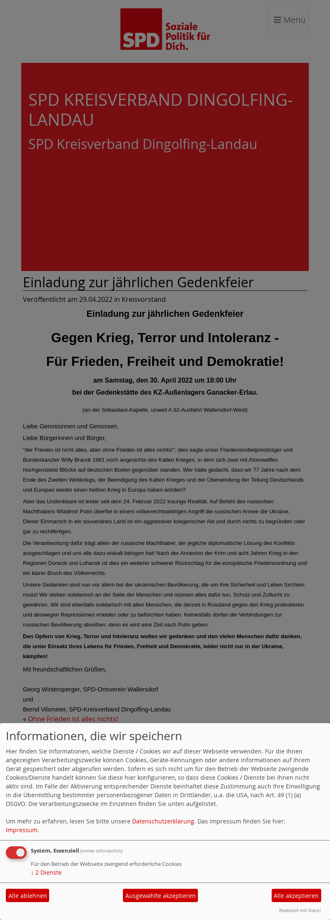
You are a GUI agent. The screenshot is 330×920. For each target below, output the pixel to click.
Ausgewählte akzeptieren (160, 896)
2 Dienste (46, 872)
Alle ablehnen (27, 896)
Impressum (22, 830)
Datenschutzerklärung (163, 821)
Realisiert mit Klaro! (300, 910)
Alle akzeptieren (296, 896)
